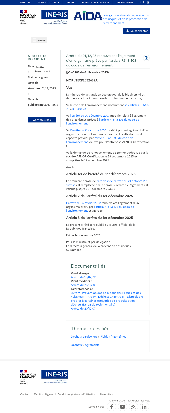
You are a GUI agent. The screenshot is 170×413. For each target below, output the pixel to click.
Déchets (76, 345)
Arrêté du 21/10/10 (83, 285)
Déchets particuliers (84, 336)
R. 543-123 (79, 109)
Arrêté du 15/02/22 (83, 277)
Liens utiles (106, 394)
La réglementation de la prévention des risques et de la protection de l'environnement (126, 19)
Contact (24, 394)
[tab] (39, 40)
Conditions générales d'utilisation (76, 394)
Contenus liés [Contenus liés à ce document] (42, 120)
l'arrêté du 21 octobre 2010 (88, 130)
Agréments (92, 345)
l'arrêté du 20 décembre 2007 (90, 115)
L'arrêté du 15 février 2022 (83, 203)
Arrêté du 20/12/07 (83, 308)
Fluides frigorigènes (113, 336)
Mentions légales (43, 394)
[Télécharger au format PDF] (146, 58)
